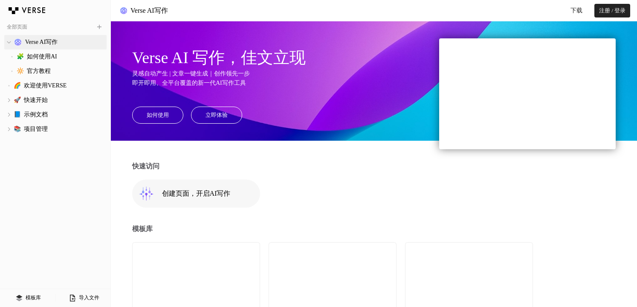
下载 (576, 10)
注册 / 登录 (612, 10)
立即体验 (217, 115)
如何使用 (158, 115)
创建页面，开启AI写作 (184, 193)
